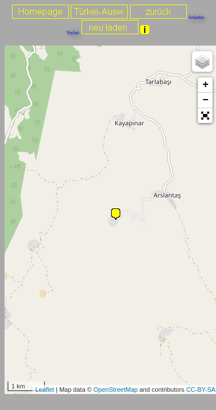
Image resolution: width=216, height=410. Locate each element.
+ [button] (205, 85)
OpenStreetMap (115, 389)
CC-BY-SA (201, 389)
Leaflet (44, 389)
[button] (205, 115)
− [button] (205, 100)
